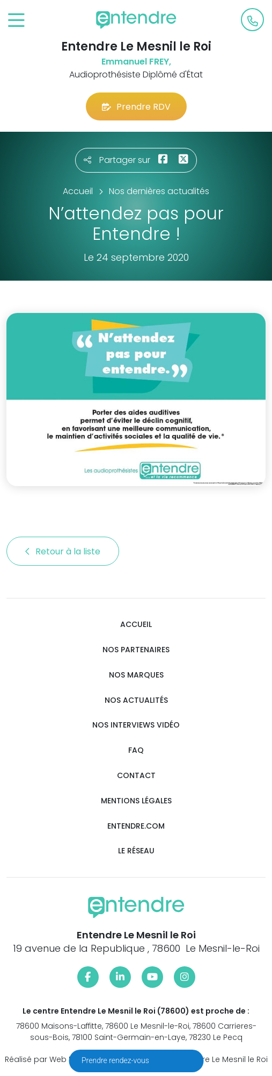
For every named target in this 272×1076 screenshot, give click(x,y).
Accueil (136, 624)
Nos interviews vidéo (136, 725)
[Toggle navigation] (16, 20)
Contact (136, 775)
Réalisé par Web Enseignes (56, 1059)
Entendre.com (136, 826)
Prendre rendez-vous (116, 1060)
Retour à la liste (62, 551)
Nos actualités (136, 700)
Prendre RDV (136, 107)
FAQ (136, 750)
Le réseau (136, 851)
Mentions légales (136, 801)
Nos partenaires (136, 649)
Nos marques (136, 675)
